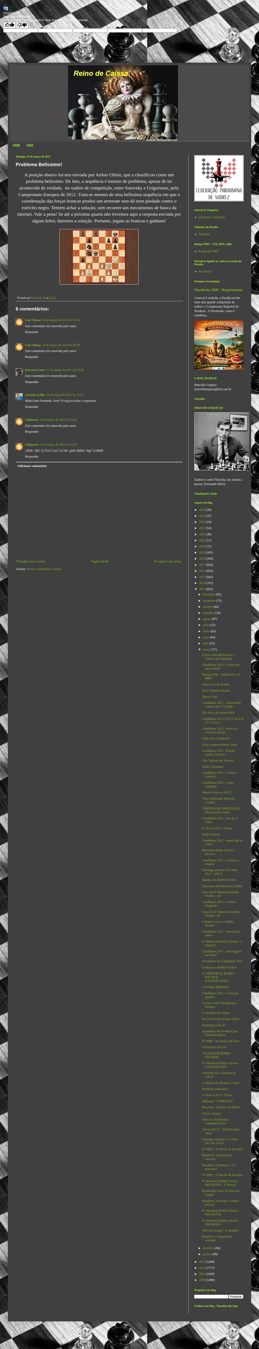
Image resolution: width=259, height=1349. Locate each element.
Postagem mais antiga (167, 561)
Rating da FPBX (208, 251)
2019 (202, 552)
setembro (209, 612)
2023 (202, 528)
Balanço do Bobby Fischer (218, 879)
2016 (202, 571)
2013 (202, 589)
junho (207, 631)
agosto (207, 619)
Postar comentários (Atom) (44, 569)
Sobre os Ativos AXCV (217, 792)
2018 (202, 558)
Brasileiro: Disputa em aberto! (221, 1107)
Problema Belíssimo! (215, 1089)
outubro (208, 606)
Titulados (204, 234)
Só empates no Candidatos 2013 (222, 961)
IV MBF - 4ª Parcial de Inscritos (222, 1149)
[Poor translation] (22, 25)
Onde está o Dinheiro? (216, 738)
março (207, 649)
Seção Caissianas (213, 766)
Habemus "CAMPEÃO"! (218, 1101)
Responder (31, 332)
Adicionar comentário (32, 466)
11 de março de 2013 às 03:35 (65, 370)
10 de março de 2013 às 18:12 (61, 320)
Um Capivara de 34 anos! (218, 760)
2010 (202, 1274)
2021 (202, 540)
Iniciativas (204, 271)
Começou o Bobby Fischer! (219, 967)
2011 (202, 1267)
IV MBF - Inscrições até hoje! (221, 1041)
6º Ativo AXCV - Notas (217, 828)
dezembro (209, 594)
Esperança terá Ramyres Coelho (222, 886)
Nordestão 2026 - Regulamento (218, 290)
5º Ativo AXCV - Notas (217, 1095)
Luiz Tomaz (33, 320)
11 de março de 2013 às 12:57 (64, 394)
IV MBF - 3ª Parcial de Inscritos (222, 1175)
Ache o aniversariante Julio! (219, 744)
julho (206, 625)
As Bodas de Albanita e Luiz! (220, 1083)
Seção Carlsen (211, 834)
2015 (202, 577)
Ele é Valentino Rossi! (216, 690)
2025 (202, 516)
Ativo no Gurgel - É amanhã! (220, 1230)
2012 (202, 1261)
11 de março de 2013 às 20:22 (58, 419)
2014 (202, 583)
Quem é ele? (210, 696)
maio (206, 637)
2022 (202, 534)
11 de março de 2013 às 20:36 (58, 444)
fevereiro (209, 1248)
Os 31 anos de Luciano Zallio (220, 1019)
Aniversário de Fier (214, 1047)
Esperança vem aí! (213, 1025)
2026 (202, 509)
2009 (202, 1280)
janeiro (207, 1254)
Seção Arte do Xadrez (216, 684)
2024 (202, 522)
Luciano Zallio (35, 394)
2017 (202, 564)
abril (206, 643)
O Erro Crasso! (211, 1113)
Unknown (31, 419)
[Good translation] (9, 25)
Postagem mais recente (31, 561)
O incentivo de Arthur (216, 1012)
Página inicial (100, 561)
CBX (29, 145)
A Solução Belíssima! (215, 987)
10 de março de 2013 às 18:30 (61, 345)
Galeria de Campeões (211, 217)
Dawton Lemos (35, 370)
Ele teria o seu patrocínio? (218, 712)
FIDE (16, 145)
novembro (209, 600)
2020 (202, 546)
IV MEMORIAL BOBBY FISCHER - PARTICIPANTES (218, 977)
